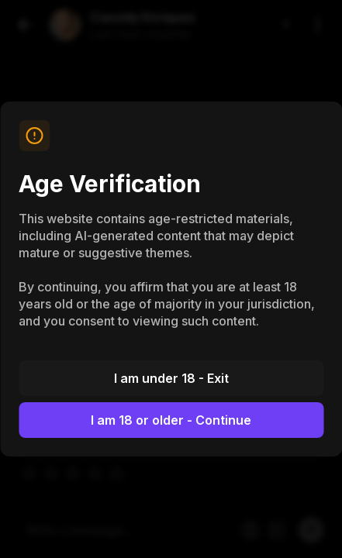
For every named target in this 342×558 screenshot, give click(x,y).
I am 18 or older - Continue (171, 420)
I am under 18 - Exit (171, 378)
